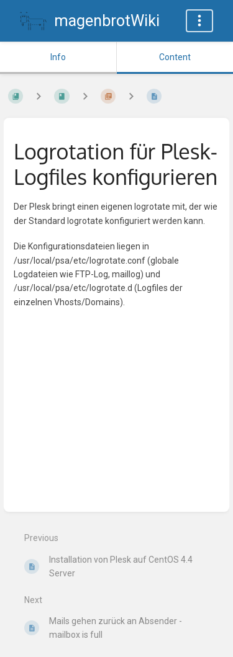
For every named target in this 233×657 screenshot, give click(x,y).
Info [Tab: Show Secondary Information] (58, 57)
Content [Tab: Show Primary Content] (175, 57)
